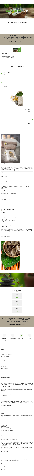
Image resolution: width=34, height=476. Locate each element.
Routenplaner (4, 340)
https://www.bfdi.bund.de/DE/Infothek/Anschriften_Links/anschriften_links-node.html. (10, 439)
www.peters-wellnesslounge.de (4, 357)
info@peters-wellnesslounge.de (21, 338)
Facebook (30, 338)
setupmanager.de (8, 368)
